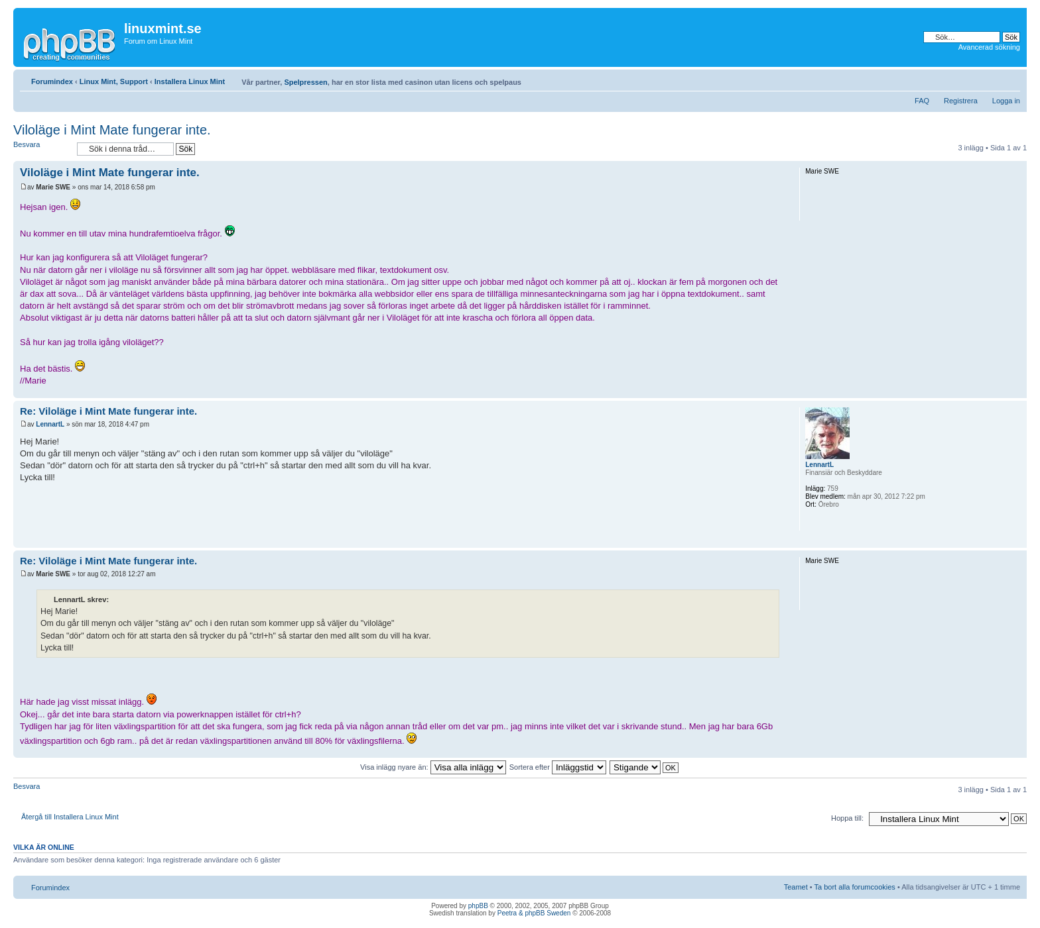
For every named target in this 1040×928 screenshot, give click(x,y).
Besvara (41, 148)
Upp (1016, 391)
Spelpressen (305, 82)
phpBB (478, 905)
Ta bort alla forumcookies (854, 887)
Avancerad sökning (989, 47)
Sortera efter (557, 767)
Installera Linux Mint (190, 81)
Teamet (796, 887)
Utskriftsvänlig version (990, 79)
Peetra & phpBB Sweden (534, 913)
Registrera (961, 101)
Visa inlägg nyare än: (433, 767)
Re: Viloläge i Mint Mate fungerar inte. (108, 411)
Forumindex (52, 81)
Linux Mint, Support (114, 81)
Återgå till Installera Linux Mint (70, 817)
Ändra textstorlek (1010, 79)
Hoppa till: (847, 818)
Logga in (1006, 101)
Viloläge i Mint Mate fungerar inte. (112, 130)
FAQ (922, 101)
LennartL (50, 424)
